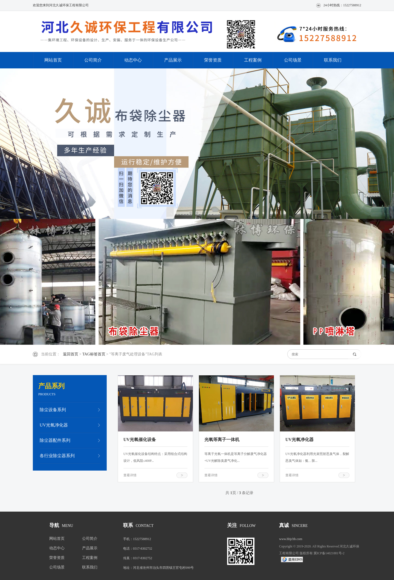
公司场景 (293, 60)
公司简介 (93, 60)
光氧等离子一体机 (221, 439)
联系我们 (332, 60)
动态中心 (133, 60)
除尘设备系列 (53, 409)
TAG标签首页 (93, 354)
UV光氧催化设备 (139, 439)
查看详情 (130, 475)
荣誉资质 (213, 60)
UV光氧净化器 (54, 425)
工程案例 (253, 60)
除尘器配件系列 (55, 440)
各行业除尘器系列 (57, 455)
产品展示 (173, 60)
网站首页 (53, 60)
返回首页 (70, 354)
